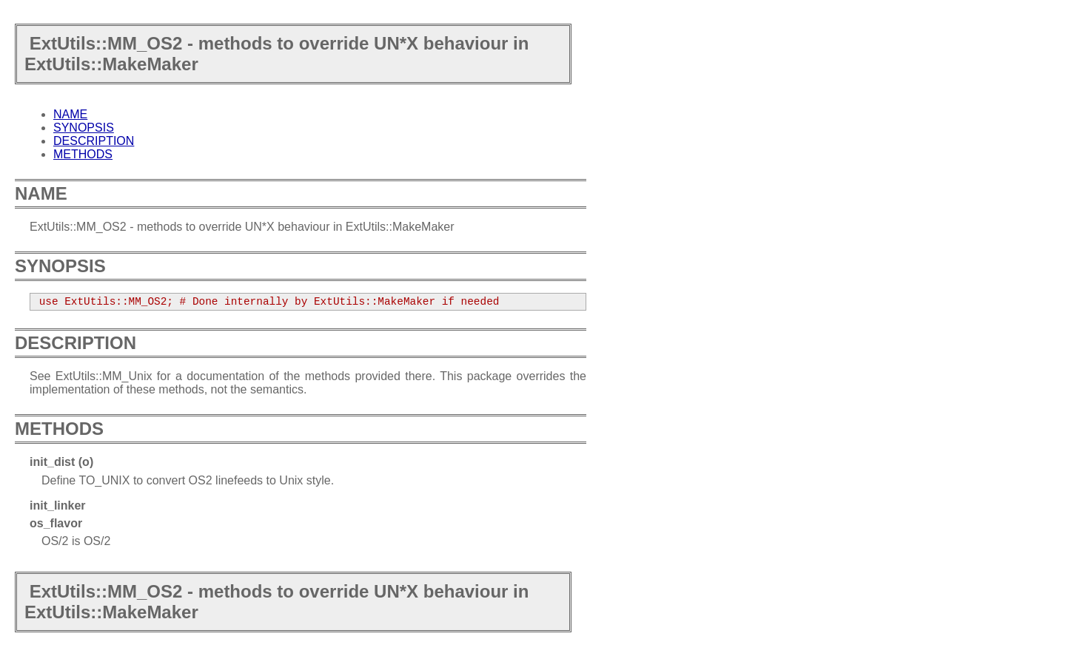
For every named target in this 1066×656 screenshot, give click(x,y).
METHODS (83, 154)
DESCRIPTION (93, 141)
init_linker (58, 505)
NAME (70, 114)
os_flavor (56, 523)
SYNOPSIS (83, 127)
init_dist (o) (61, 462)
